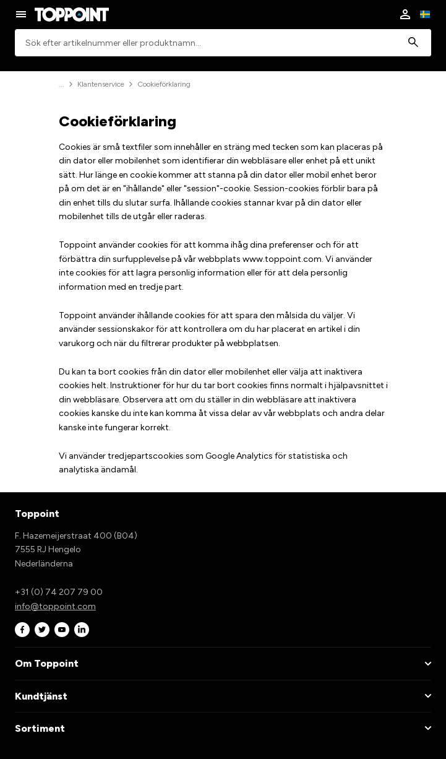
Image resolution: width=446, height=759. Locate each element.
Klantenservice (100, 84)
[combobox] (223, 43)
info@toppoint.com (55, 606)
